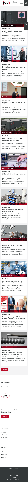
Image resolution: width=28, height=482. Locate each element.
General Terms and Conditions (14, 480)
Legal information (14, 475)
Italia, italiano (14, 3)
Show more (4, 369)
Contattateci (5, 416)
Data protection (14, 473)
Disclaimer (14, 477)
